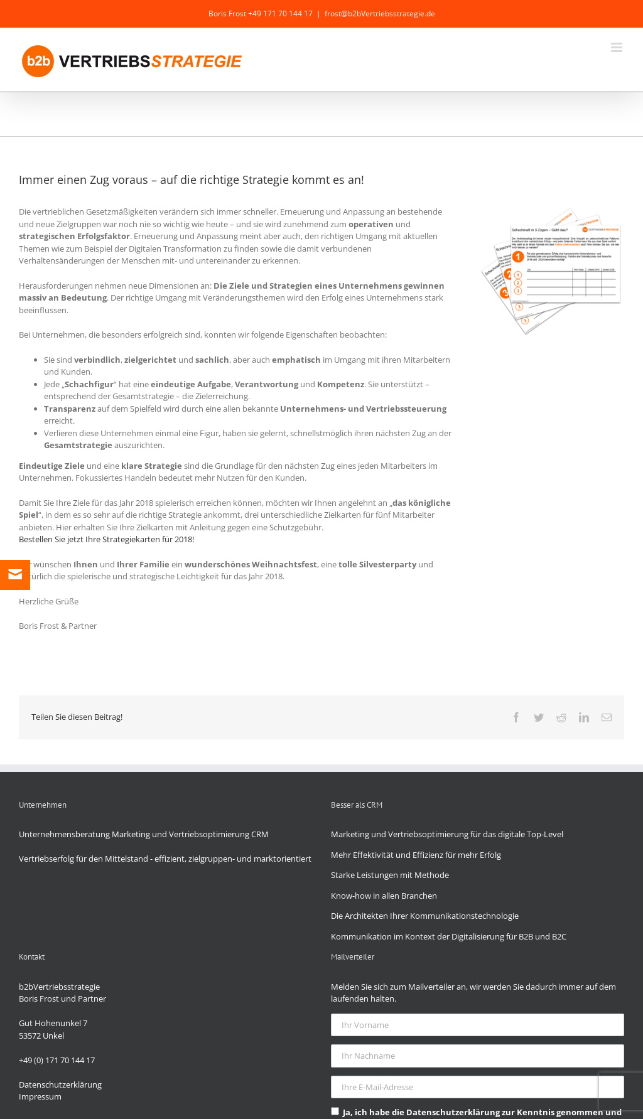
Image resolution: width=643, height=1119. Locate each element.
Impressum (40, 1096)
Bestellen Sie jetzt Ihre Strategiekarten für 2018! (106, 539)
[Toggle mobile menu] (617, 47)
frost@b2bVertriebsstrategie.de (380, 13)
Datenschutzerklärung (60, 1084)
